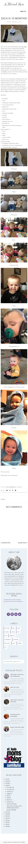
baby (13, 628)
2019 (6, 783)
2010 (6, 826)
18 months (7, 628)
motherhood (8, 639)
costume (7, 632)
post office (7, 643)
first (18, 632)
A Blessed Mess (14, 4)
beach (18, 628)
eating (13, 632)
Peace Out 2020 (14, 687)
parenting (15, 639)
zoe (5, 647)
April (8, 797)
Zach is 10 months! (12, 804)
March (8, 799)
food (6, 635)
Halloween (12, 635)
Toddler (20, 643)
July (8, 795)
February (9, 802)
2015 (6, 816)
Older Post (22, 542)
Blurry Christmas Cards (17, 727)
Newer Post (6, 542)
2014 (6, 818)
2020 (6, 781)
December (9, 787)
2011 (6, 824)
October (9, 791)
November (10, 789)
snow (14, 643)
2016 (6, 814)
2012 (6, 822)
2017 (6, 812)
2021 (6, 779)
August (8, 793)
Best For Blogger (21, 842)
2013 (6, 820)
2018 (6, 785)
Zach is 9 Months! (11, 810)
